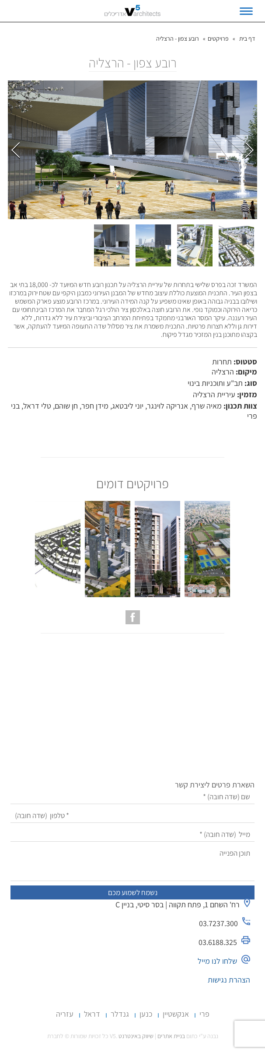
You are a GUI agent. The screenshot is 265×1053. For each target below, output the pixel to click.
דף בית (247, 38)
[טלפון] (132, 815)
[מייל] (132, 834)
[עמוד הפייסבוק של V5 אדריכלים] (133, 617)
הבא (249, 150)
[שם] (132, 797)
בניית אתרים (171, 1036)
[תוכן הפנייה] (132, 863)
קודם (15, 150)
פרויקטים (218, 38)
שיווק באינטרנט (136, 1036)
